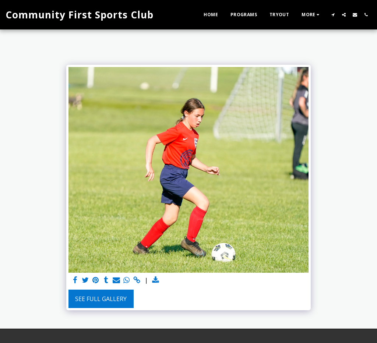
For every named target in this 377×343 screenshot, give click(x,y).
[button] (333, 14)
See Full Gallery (101, 299)
